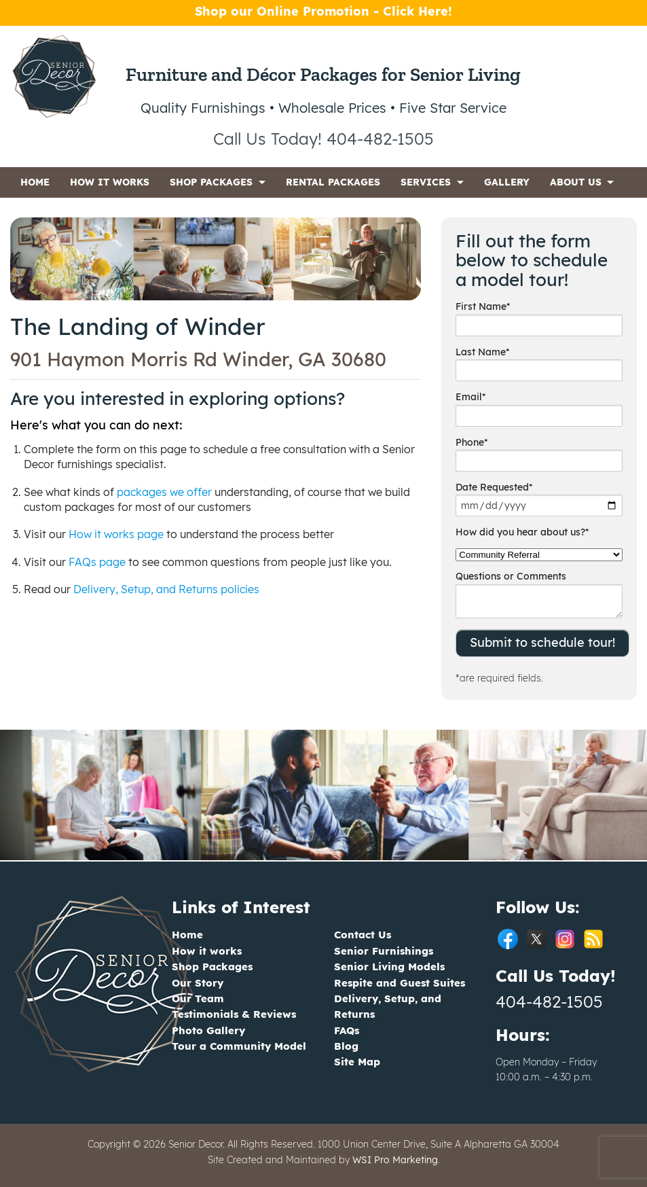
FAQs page (97, 562)
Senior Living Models (389, 966)
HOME (35, 182)
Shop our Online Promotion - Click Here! (323, 11)
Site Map (357, 1061)
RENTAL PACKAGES (333, 182)
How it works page (116, 534)
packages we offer (164, 492)
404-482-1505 (549, 1001)
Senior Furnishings (383, 950)
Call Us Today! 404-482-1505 (323, 138)
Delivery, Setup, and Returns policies (166, 589)
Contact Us (362, 934)
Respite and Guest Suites (399, 982)
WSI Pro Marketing (395, 1160)
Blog (346, 1046)
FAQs (346, 1030)
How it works (207, 950)
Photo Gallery (208, 1030)
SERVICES (426, 182)
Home (187, 934)
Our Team (198, 998)
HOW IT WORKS (109, 182)
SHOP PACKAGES (211, 182)
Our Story (197, 982)
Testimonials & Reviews (234, 1014)
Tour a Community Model (239, 1046)
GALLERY (507, 182)
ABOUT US (576, 182)
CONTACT (43, 213)
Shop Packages (212, 966)
